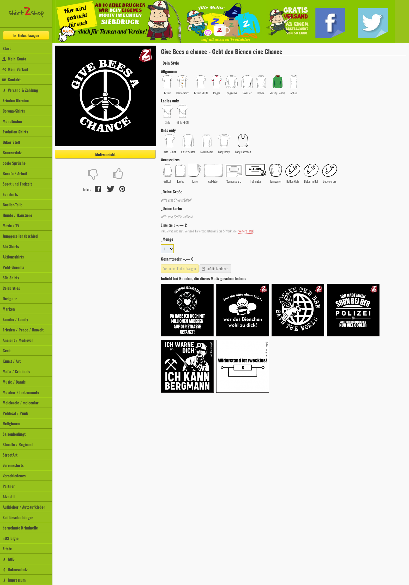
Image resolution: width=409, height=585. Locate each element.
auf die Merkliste (214, 268)
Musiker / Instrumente (21, 392)
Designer (10, 298)
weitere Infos (245, 231)
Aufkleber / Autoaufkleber (24, 507)
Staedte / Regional (18, 444)
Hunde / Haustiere (17, 215)
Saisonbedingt (14, 434)
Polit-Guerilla (13, 267)
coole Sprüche (14, 163)
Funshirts (10, 194)
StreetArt (10, 455)
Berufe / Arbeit (15, 173)
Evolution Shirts (15, 131)
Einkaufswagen (25, 35)
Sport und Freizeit (17, 184)
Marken (9, 309)
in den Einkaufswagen (179, 268)
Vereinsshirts (13, 465)
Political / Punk (15, 413)
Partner (9, 486)
